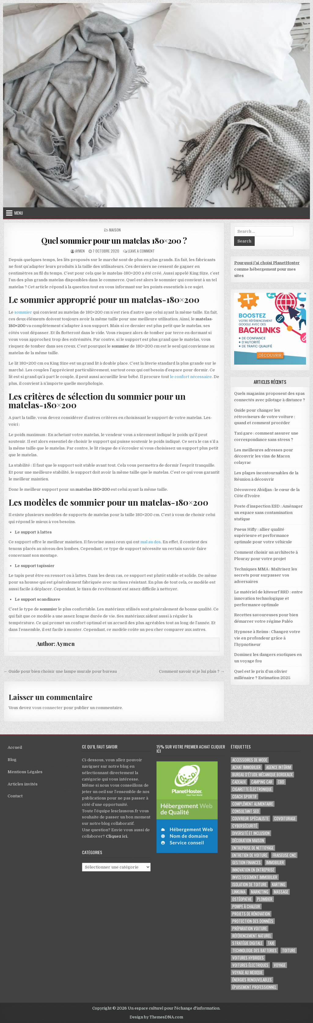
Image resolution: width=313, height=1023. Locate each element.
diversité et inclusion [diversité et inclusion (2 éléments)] (251, 833)
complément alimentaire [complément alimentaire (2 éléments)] (252, 804)
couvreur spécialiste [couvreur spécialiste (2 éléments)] (250, 818)
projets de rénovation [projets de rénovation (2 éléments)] (251, 914)
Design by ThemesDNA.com (156, 1017)
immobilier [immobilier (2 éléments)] (275, 862)
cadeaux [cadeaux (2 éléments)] (239, 782)
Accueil (15, 747)
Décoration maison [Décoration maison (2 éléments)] (248, 840)
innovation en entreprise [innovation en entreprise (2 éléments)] (253, 870)
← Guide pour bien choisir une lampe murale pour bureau (60, 671)
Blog (12, 759)
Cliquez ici (116, 836)
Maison (115, 229)
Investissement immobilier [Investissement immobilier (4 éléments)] (254, 877)
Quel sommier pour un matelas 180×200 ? (114, 240)
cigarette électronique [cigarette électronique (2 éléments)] (252, 789)
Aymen (80, 250)
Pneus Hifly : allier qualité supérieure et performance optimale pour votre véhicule (263, 535)
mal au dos (150, 542)
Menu (18, 213)
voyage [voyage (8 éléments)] (279, 965)
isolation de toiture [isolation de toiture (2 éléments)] (249, 884)
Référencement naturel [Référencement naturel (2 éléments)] (251, 936)
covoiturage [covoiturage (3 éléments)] (285, 818)
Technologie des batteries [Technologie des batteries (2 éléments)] (254, 950)
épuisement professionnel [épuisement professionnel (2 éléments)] (254, 987)
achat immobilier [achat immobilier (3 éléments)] (246, 767)
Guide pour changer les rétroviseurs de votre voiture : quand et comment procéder (264, 416)
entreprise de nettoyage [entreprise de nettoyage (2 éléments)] (253, 848)
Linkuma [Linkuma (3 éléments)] (238, 892)
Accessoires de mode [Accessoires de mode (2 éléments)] (249, 760)
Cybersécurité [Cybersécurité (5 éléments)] (244, 826)
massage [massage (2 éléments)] (281, 892)
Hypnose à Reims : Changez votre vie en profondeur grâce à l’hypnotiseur (267, 638)
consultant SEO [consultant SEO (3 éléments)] (245, 811)
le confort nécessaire (191, 376)
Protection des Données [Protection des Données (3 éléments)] (252, 921)
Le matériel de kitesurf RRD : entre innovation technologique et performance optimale (268, 598)
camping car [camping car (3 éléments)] (261, 782)
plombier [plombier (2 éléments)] (264, 899)
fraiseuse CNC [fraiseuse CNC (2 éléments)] (284, 855)
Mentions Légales (25, 772)
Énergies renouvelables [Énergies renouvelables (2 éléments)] (252, 980)
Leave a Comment (141, 250)
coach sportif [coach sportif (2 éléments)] (244, 796)
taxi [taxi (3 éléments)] (271, 943)
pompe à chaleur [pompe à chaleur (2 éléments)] (246, 906)
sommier (23, 312)
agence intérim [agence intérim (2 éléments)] (278, 767)
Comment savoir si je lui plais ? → (191, 671)
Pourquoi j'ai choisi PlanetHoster (267, 262)
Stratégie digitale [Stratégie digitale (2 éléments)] (247, 943)
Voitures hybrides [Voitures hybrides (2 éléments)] (248, 958)
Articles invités (23, 784)
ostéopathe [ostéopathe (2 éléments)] (242, 899)
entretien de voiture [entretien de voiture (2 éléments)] (249, 855)
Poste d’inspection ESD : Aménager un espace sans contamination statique (268, 512)
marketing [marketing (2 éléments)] (259, 892)
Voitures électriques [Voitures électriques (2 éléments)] (250, 965)
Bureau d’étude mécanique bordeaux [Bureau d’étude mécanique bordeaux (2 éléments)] (262, 774)
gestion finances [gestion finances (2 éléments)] (246, 862)
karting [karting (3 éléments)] (278, 884)
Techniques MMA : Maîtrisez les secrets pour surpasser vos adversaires (265, 575)
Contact (15, 796)
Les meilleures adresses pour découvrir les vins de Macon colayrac (263, 456)
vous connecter (47, 707)
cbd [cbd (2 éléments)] (281, 782)
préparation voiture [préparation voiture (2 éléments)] (249, 928)
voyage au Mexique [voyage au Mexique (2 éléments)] (247, 972)
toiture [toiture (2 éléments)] (288, 950)
